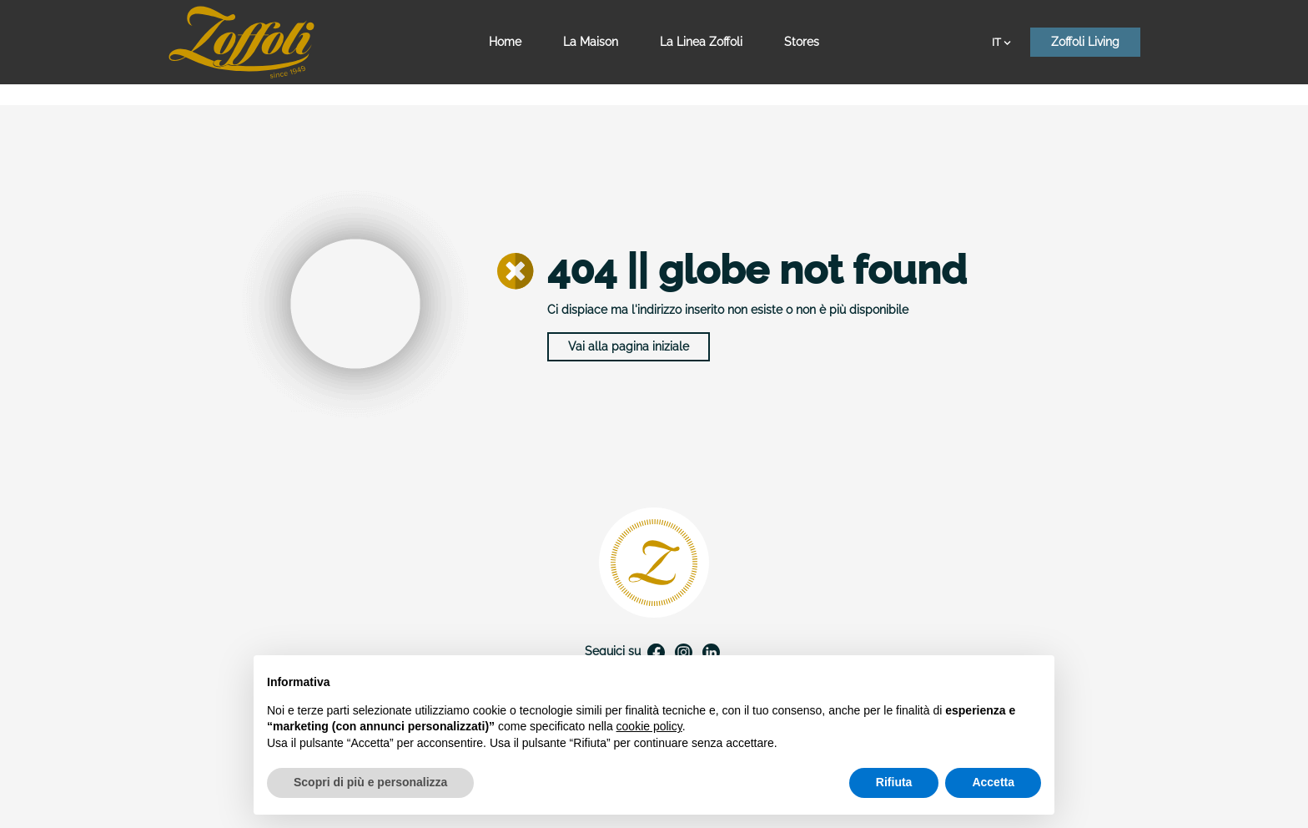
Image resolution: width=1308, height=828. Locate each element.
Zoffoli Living (1085, 41)
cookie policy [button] (649, 726)
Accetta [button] (993, 782)
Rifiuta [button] (894, 782)
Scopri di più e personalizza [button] (370, 782)
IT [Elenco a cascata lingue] (1001, 42)
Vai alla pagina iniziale (628, 346)
